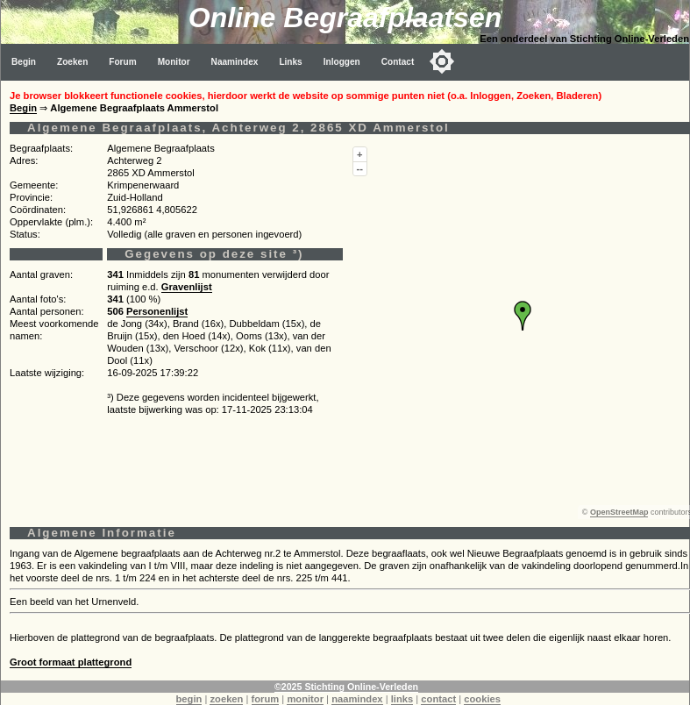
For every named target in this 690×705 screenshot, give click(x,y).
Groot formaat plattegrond (71, 662)
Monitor (174, 62)
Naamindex (235, 62)
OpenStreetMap (619, 512)
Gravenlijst (186, 286)
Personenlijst (157, 311)
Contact (398, 62)
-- (360, 168)
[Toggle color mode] (441, 61)
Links (290, 62)
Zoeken (72, 62)
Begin (23, 62)
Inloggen (342, 62)
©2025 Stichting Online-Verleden (346, 686)
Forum (122, 62)
